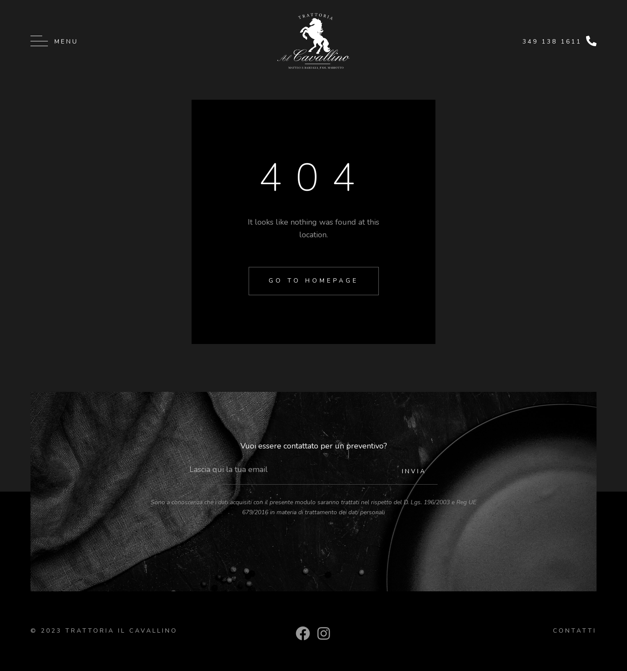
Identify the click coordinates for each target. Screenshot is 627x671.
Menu (66, 41)
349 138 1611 (552, 41)
